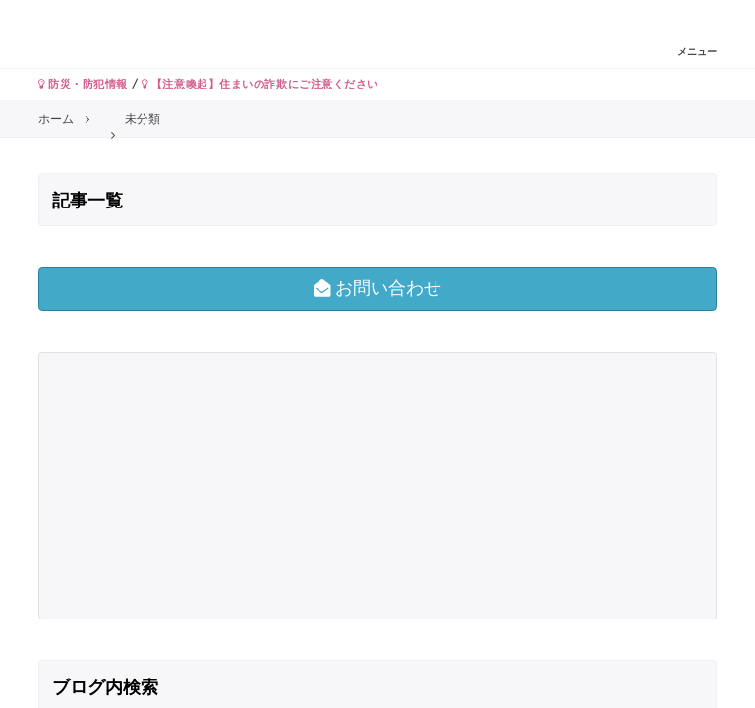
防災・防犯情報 (83, 83)
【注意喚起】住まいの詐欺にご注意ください (260, 83)
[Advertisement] (211, 486)
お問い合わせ (378, 288)
